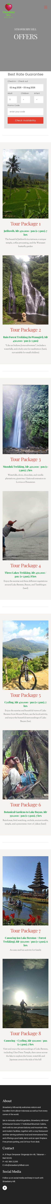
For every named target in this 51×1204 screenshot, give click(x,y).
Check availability (25, 120)
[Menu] (45, 7)
